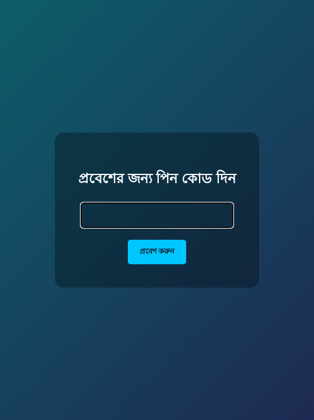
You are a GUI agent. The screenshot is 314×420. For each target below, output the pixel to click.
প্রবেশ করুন (157, 251)
